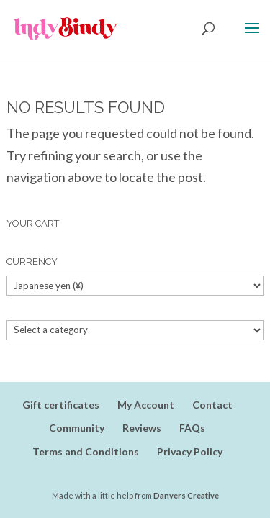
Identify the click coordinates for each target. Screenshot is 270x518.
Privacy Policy (189, 451)
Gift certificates (60, 405)
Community (76, 428)
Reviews (141, 428)
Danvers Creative (186, 495)
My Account (145, 405)
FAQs (192, 428)
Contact (212, 405)
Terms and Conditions (85, 451)
